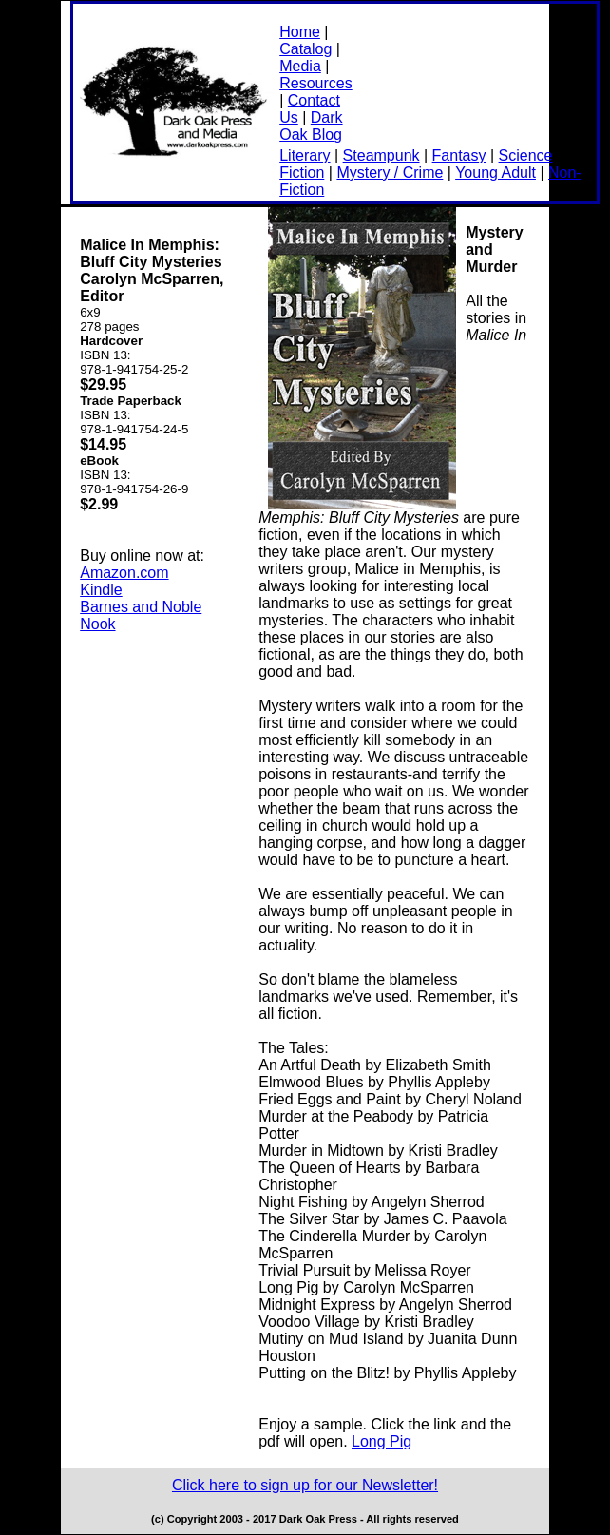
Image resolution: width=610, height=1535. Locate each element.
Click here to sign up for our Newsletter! (305, 1485)
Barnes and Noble (140, 607)
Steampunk (381, 155)
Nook (97, 624)
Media (300, 66)
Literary (304, 155)
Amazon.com (124, 573)
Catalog (305, 49)
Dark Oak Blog (310, 126)
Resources (315, 83)
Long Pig (381, 1441)
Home (299, 32)
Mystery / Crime (389, 172)
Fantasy (459, 155)
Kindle (101, 590)
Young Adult (495, 172)
